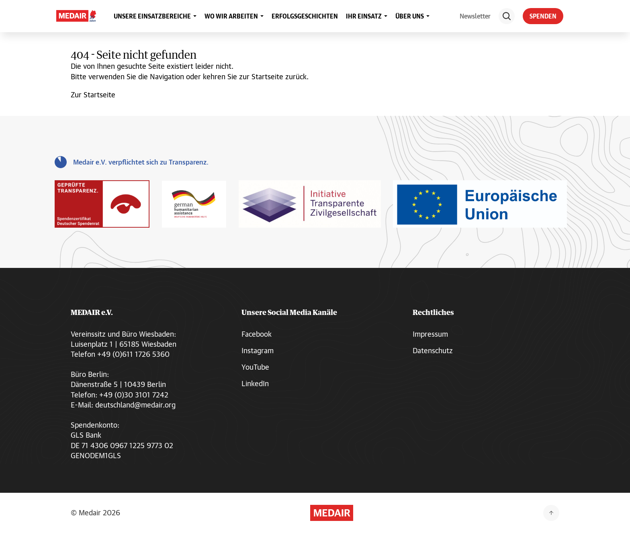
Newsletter (475, 16)
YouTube (255, 366)
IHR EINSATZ (364, 16)
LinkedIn (255, 383)
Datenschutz (433, 350)
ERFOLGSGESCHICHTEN (305, 16)
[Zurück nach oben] (551, 513)
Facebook (256, 333)
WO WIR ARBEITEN (231, 16)
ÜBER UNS (409, 16)
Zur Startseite (93, 94)
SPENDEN (543, 16)
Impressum (430, 333)
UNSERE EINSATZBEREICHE (152, 16)
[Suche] (507, 16)
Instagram (257, 350)
